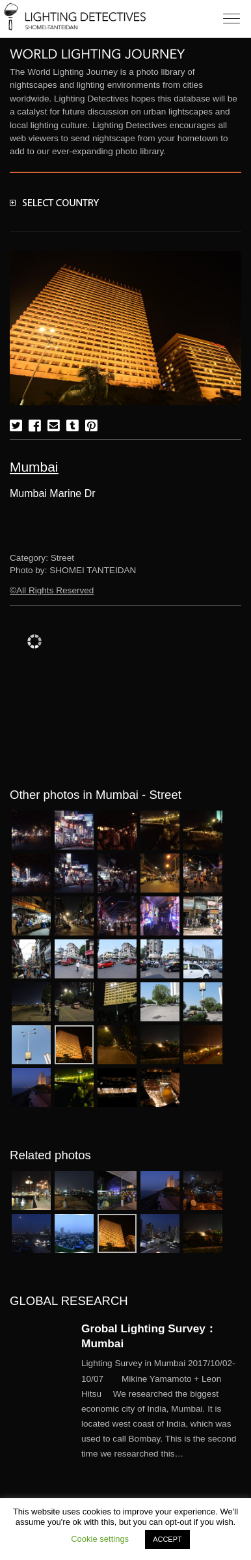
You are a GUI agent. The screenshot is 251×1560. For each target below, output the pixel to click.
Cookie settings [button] (100, 1539)
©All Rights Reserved (52, 590)
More (161, 1408)
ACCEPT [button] (167, 1539)
